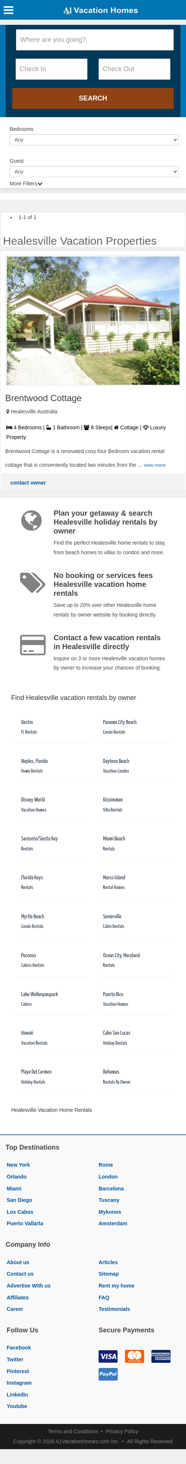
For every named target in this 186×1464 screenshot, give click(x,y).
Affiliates (18, 1298)
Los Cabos (20, 1212)
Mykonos (110, 1212)
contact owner (28, 483)
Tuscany (109, 1200)
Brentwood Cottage (43, 398)
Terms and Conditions (73, 1431)
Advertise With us (29, 1286)
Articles (108, 1262)
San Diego (19, 1200)
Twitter (15, 1359)
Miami (14, 1189)
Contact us (20, 1274)
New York (18, 1165)
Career (15, 1309)
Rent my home (116, 1286)
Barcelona (111, 1189)
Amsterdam (113, 1223)
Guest (16, 161)
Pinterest (18, 1371)
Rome (106, 1165)
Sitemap (109, 1274)
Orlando (17, 1177)
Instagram (19, 1383)
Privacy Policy (122, 1431)
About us (18, 1262)
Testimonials (114, 1309)
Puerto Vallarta (25, 1223)
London (108, 1177)
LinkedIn (17, 1395)
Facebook (19, 1348)
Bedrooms (21, 129)
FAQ (104, 1298)
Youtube (17, 1406)
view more (155, 465)
